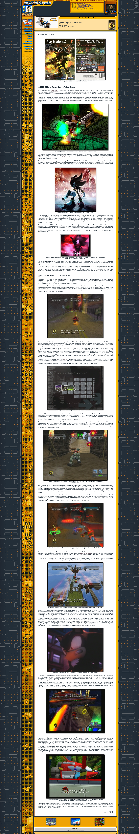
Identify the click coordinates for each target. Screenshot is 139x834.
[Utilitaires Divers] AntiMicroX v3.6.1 (83, 9)
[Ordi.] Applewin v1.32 (81, 7)
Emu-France (95, 2)
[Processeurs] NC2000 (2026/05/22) (83, 4)
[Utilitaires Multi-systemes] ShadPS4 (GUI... (85, 5)
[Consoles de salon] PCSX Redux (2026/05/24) (85, 8)
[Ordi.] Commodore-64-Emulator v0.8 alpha (85, 6)
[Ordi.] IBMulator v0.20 (81, 3)
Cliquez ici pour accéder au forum (75, 830)
